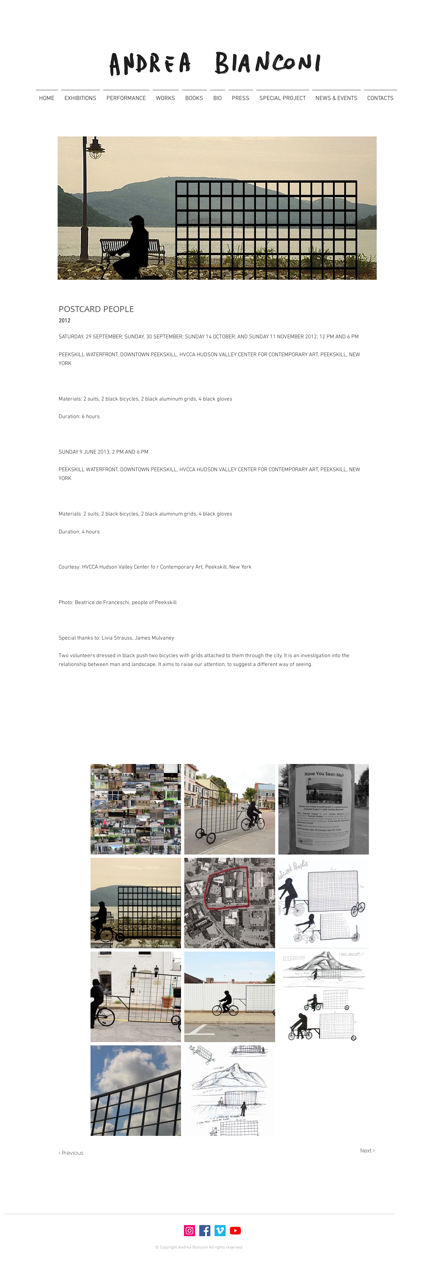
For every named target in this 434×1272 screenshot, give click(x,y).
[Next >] (361, 1151)
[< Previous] (78, 1153)
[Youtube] (235, 1230)
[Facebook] (204, 1230)
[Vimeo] (220, 1230)
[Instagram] (189, 1230)
